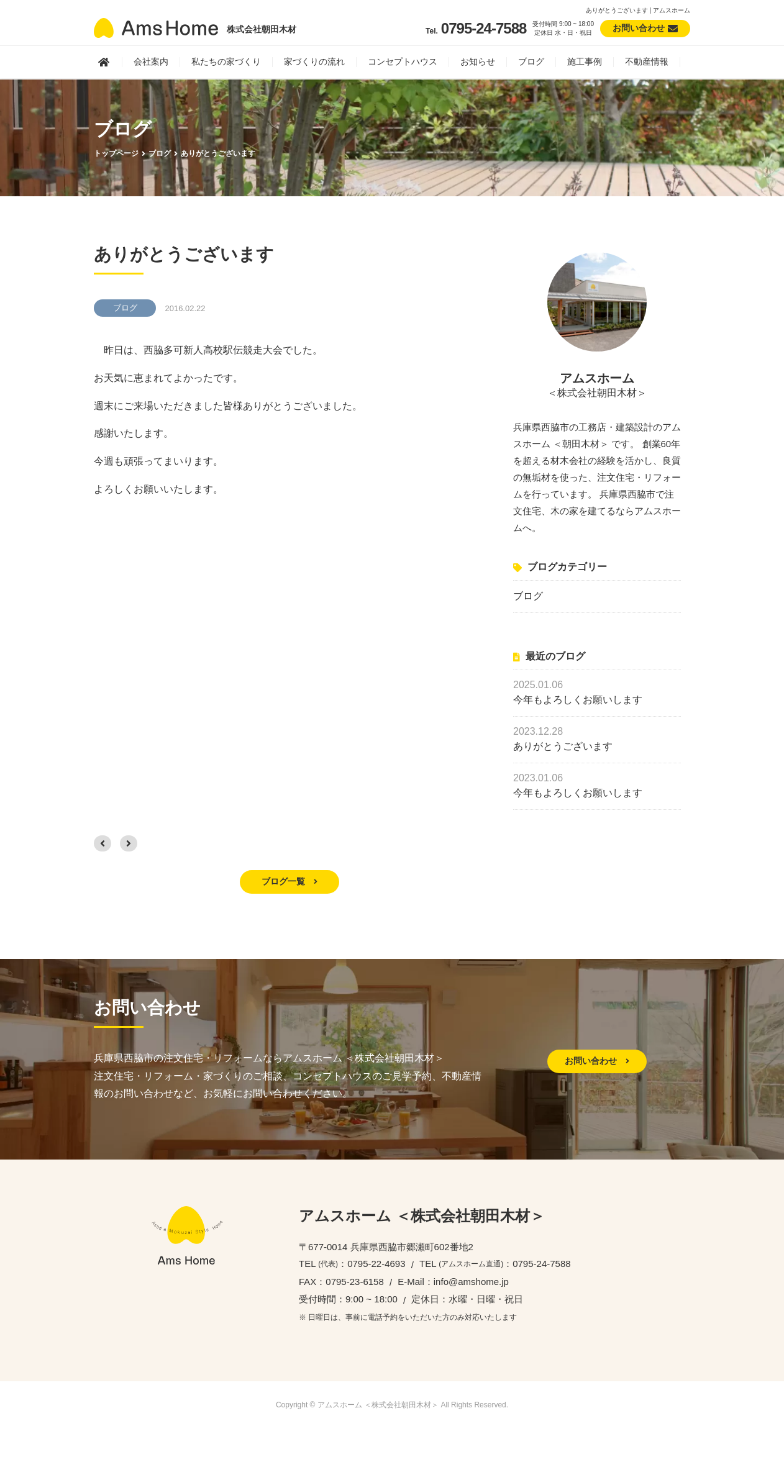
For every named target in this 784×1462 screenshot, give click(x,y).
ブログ (531, 61)
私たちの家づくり (226, 61)
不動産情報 (646, 61)
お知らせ (477, 61)
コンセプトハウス (402, 61)
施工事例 (584, 61)
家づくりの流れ (314, 61)
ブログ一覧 (289, 881)
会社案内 (151, 61)
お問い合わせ (597, 1061)
